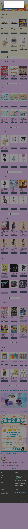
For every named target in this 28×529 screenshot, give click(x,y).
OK (22, 7)
